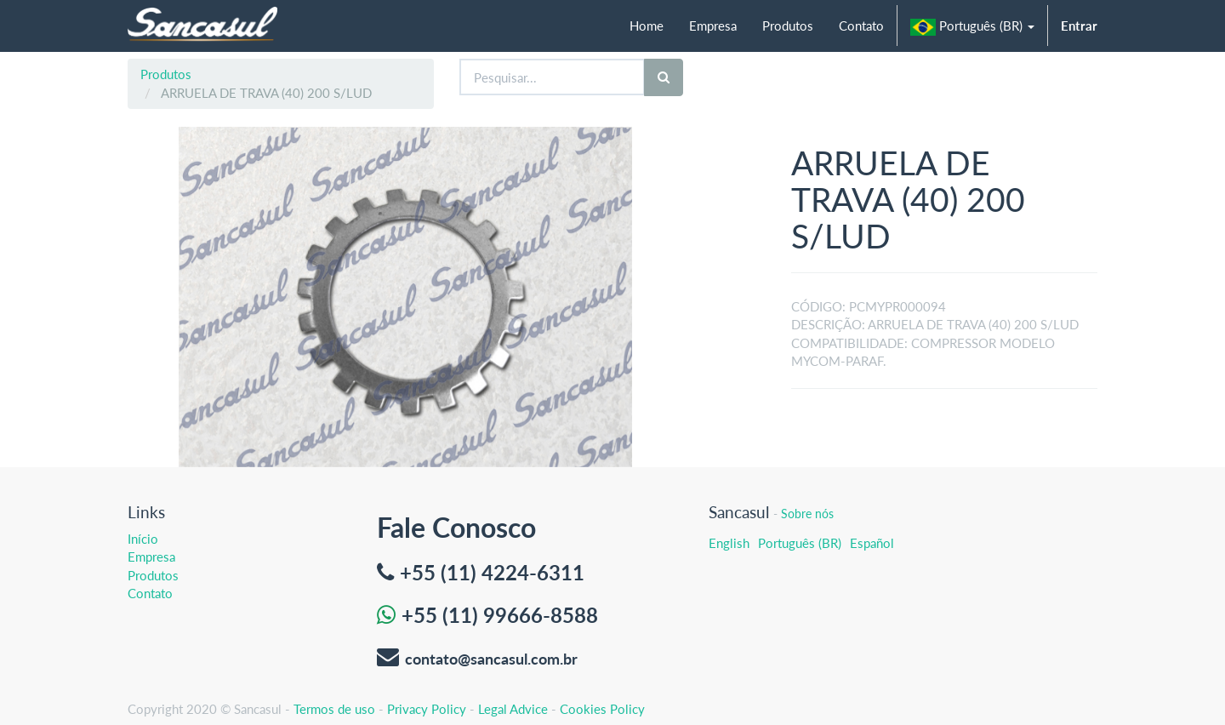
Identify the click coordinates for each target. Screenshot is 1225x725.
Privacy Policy (426, 708)
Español (872, 543)
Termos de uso (334, 708)
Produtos (165, 74)
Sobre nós (807, 513)
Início (143, 538)
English (729, 543)
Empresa (151, 556)
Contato (150, 593)
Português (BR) (799, 543)
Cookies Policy (602, 708)
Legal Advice (513, 708)
